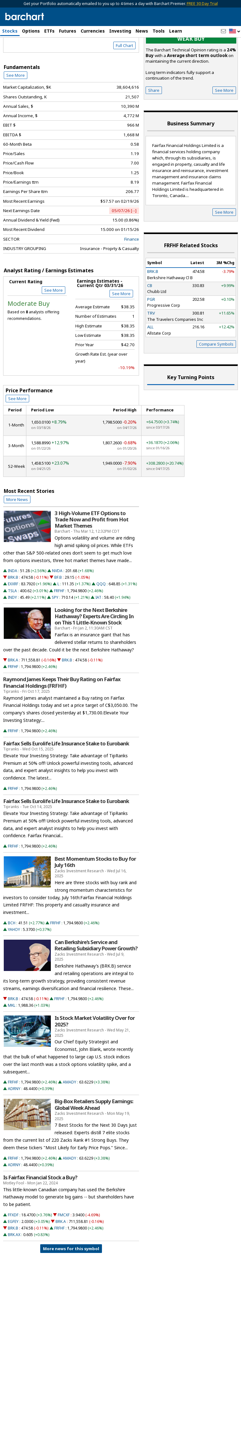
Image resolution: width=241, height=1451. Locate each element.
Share (153, 123)
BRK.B (13, 610)
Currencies (93, 31)
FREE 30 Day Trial (202, 3)
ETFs (49, 31)
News (142, 31)
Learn (175, 31)
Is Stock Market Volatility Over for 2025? (95, 1054)
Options (31, 31)
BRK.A (13, 693)
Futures (67, 31)
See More (15, 109)
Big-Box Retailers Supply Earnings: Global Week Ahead (94, 1138)
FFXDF (13, 1248)
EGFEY (13, 1254)
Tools (159, 31)
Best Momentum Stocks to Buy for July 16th (95, 895)
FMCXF (64, 1248)
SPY (55, 630)
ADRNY (14, 1122)
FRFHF (59, 624)
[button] (234, 31)
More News (17, 532)
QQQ (101, 617)
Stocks (10, 31)
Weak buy (191, 72)
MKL (11, 1038)
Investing (120, 31)
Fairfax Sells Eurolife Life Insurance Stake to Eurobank (66, 777)
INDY (12, 630)
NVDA (57, 604)
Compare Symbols (216, 377)
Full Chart (124, 79)
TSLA (12, 624)
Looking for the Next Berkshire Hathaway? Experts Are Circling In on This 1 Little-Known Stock (94, 649)
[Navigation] (57, 61)
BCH (11, 956)
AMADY (69, 1115)
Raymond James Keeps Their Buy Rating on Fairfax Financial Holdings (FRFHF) (61, 716)
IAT (98, 630)
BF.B (58, 610)
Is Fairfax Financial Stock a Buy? (40, 1211)
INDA (12, 604)
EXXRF (13, 617)
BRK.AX (14, 1268)
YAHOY (14, 962)
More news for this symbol (71, 1282)
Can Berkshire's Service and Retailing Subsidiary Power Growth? (96, 979)
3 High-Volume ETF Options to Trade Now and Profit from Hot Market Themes (91, 552)
